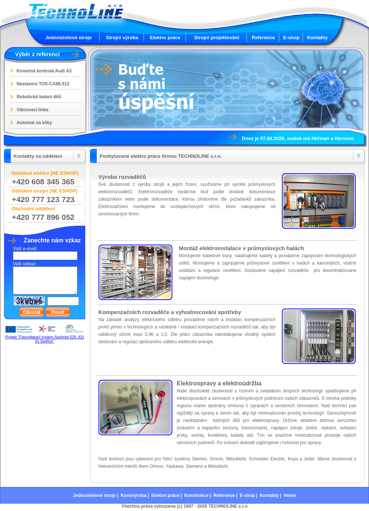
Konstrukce (196, 495)
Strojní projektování (216, 37)
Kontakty (317, 37)
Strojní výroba (122, 37)
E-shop (291, 37)
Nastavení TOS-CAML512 (43, 83)
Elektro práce (165, 37)
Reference (263, 37)
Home (290, 495)
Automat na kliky (34, 122)
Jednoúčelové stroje (68, 37)
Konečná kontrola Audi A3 (44, 71)
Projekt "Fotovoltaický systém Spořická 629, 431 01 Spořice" (44, 339)
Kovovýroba (133, 495)
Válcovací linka (32, 109)
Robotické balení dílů (39, 96)
